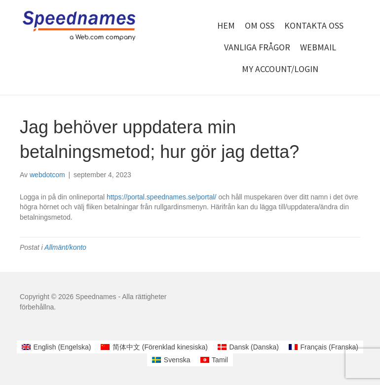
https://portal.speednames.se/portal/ (162, 197)
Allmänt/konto (65, 247)
